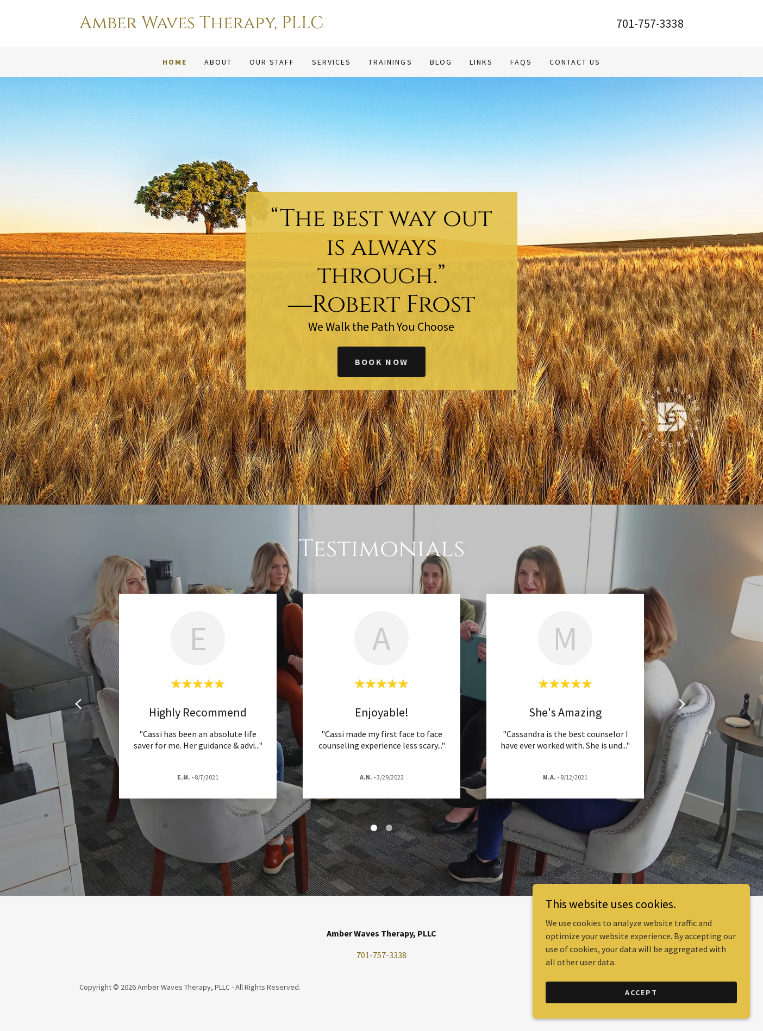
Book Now (381, 361)
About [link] (218, 62)
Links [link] (481, 62)
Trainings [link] (390, 62)
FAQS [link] (521, 62)
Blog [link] (441, 62)
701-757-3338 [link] (650, 23)
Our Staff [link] (272, 62)
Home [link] (174, 62)
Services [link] (331, 62)
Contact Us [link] (575, 62)
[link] (230, 25)
